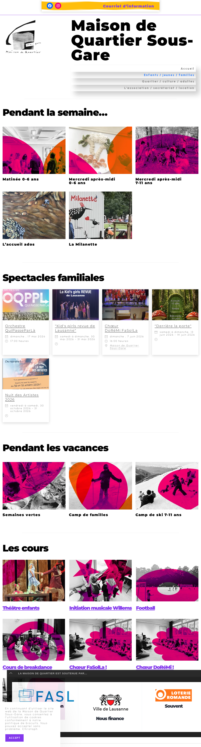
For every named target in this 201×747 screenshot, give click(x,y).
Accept (14, 737)
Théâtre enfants (23, 608)
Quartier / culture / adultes (168, 81)
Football (146, 608)
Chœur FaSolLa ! (89, 674)
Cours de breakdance (29, 674)
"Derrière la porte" (173, 326)
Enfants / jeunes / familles (169, 75)
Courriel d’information (128, 6)
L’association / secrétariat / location (159, 88)
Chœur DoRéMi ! (156, 674)
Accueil (187, 68)
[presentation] (34, 580)
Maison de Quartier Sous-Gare (118, 39)
